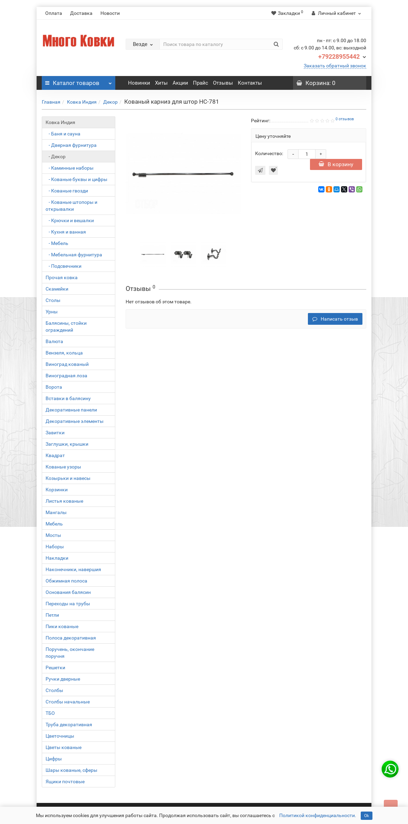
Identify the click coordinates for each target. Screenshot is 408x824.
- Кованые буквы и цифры (76, 179)
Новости (110, 13)
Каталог (78, 81)
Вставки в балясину (68, 398)
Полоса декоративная (71, 638)
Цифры (54, 758)
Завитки (55, 432)
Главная (51, 102)
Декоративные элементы (75, 421)
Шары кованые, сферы (71, 770)
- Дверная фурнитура (71, 145)
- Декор (56, 156)
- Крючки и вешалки (70, 220)
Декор (110, 102)
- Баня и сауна (63, 133)
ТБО (50, 713)
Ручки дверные (63, 679)
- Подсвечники (63, 266)
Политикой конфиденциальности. (317, 815)
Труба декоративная (69, 724)
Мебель (54, 524)
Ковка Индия (82, 102)
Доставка (81, 13)
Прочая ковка (62, 277)
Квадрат (55, 455)
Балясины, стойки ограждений (66, 326)
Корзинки (57, 489)
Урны (52, 311)
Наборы (55, 546)
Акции (180, 83)
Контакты (250, 83)
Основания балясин (68, 592)
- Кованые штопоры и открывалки (71, 205)
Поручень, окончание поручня (70, 652)
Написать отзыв (335, 319)
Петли (52, 615)
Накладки (57, 558)
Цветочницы (60, 736)
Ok (366, 815)
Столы (53, 300)
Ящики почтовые (65, 781)
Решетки (55, 667)
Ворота (54, 387)
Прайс (200, 83)
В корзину (336, 164)
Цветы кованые (63, 747)
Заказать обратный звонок (335, 65)
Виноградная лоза (66, 375)
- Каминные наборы (70, 168)
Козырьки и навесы (68, 478)
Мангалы (56, 512)
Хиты (161, 83)
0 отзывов (345, 119)
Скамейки (57, 289)
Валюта (54, 341)
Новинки (139, 83)
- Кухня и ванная (66, 232)
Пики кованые (62, 626)
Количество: (269, 153)
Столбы (54, 690)
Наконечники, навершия (73, 569)
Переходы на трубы (68, 603)
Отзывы (223, 83)
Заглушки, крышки (67, 444)
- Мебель (57, 243)
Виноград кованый (67, 364)
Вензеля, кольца (64, 353)
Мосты (53, 535)
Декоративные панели (71, 410)
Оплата (53, 13)
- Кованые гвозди (67, 190)
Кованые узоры (63, 467)
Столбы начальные (68, 701)
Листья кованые (64, 501)
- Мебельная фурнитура (74, 254)
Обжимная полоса (66, 581)
